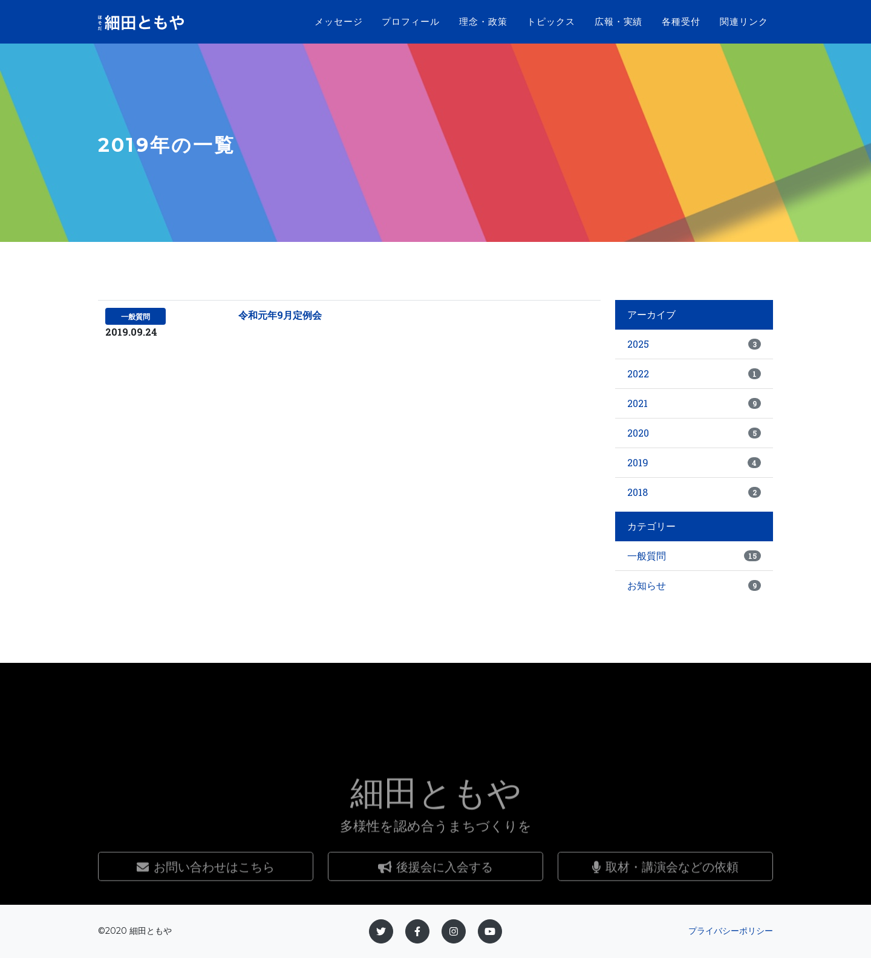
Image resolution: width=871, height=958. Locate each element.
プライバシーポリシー (730, 930)
